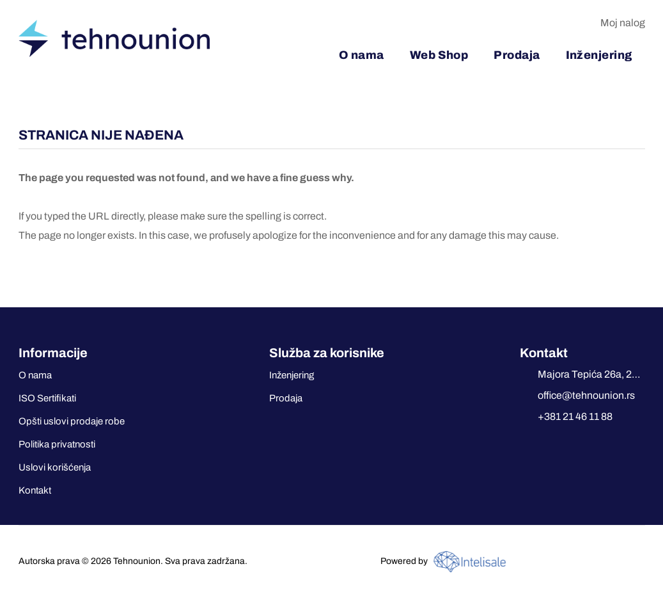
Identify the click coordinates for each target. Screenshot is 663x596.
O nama (35, 375)
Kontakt (35, 490)
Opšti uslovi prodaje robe (72, 421)
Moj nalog (622, 22)
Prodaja (285, 398)
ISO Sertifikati (47, 398)
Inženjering (291, 375)
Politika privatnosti (57, 444)
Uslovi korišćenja (55, 467)
